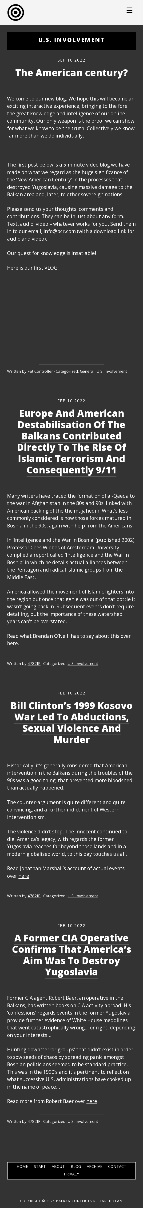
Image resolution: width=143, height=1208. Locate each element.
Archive (94, 1166)
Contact (117, 1166)
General (87, 371)
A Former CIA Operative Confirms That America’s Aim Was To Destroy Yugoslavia (71, 954)
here (12, 643)
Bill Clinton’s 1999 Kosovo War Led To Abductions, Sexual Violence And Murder (72, 722)
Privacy (71, 1174)
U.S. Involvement (111, 371)
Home (22, 1166)
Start (40, 1166)
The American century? (71, 72)
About (58, 1166)
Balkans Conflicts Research (71, 12)
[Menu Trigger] (129, 10)
